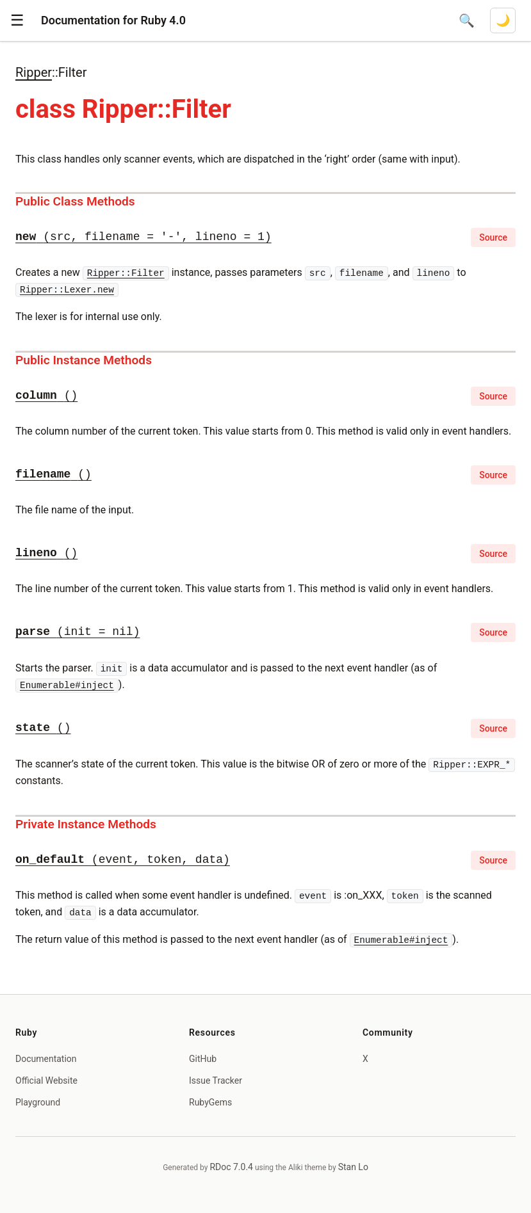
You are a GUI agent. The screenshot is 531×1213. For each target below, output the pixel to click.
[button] (17, 20)
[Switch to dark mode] (503, 20)
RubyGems (210, 1102)
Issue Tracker (215, 1080)
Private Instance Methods (85, 824)
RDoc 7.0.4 (231, 1167)
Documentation (46, 1059)
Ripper (33, 72)
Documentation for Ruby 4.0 (113, 20)
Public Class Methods (75, 201)
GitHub (202, 1059)
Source (493, 237)
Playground (37, 1102)
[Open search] (466, 20)
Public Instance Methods (83, 360)
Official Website (46, 1080)
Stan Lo (353, 1167)
